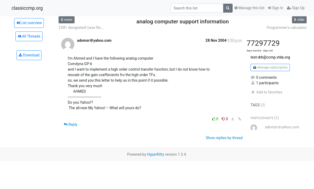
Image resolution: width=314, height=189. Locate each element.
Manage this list (249, 8)
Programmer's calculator (287, 27)
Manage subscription (270, 67)
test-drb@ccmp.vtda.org (270, 57)
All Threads (29, 36)
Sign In (275, 8)
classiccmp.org (27, 8)
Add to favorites (266, 92)
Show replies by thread (224, 138)
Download (29, 55)
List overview (29, 23)
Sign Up (296, 8)
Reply (70, 124)
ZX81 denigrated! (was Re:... (81, 27)
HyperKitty (155, 154)
